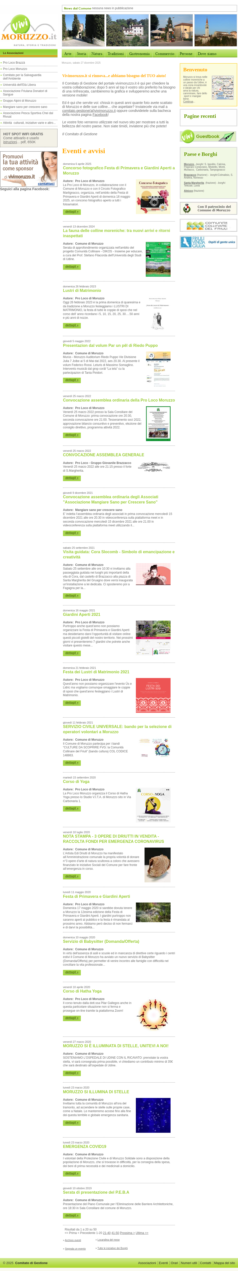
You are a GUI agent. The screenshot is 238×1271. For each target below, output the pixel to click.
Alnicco (188, 190)
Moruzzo (189, 164)
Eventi (163, 1263)
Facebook (100, 115)
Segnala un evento (75, 1248)
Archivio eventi (73, 1240)
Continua (188, 101)
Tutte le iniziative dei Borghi (112, 1248)
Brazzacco (190, 175)
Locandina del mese (108, 1239)
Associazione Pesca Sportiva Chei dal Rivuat (28, 114)
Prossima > (127, 1233)
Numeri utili (189, 1263)
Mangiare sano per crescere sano (25, 107)
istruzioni (10, 142)
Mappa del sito (224, 1263)
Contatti (205, 1263)
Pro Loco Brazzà (14, 62)
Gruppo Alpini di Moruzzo (19, 100)
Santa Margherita (194, 183)
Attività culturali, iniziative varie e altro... (29, 123)
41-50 (115, 1233)
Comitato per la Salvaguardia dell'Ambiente (22, 76)
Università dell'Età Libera (19, 85)
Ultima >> (142, 1233)
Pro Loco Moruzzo (15, 69)
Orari (174, 1263)
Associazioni (147, 1263)
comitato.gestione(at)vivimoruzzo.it (89, 111)
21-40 (107, 1233)
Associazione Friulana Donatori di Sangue (25, 92)
